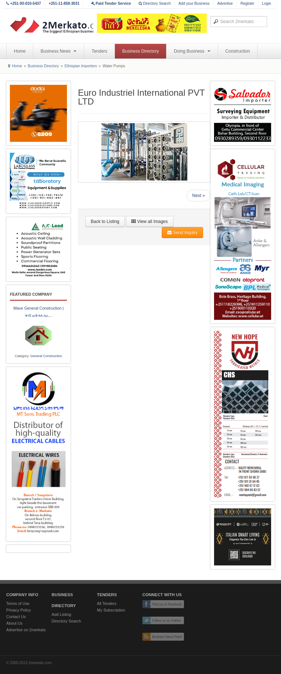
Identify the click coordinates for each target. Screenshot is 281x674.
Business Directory (140, 51)
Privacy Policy (18, 610)
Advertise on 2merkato (26, 630)
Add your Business (194, 3)
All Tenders (106, 603)
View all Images (149, 221)
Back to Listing (105, 221)
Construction (237, 51)
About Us (14, 623)
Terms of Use (18, 603)
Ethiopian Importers (80, 66)
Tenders (99, 51)
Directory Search (155, 3)
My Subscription (111, 610)
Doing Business (192, 51)
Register (247, 3)
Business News (58, 51)
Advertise (225, 3)
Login (266, 3)
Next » (198, 195)
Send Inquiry (182, 232)
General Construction (46, 356)
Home (20, 51)
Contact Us (16, 616)
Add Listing (61, 614)
